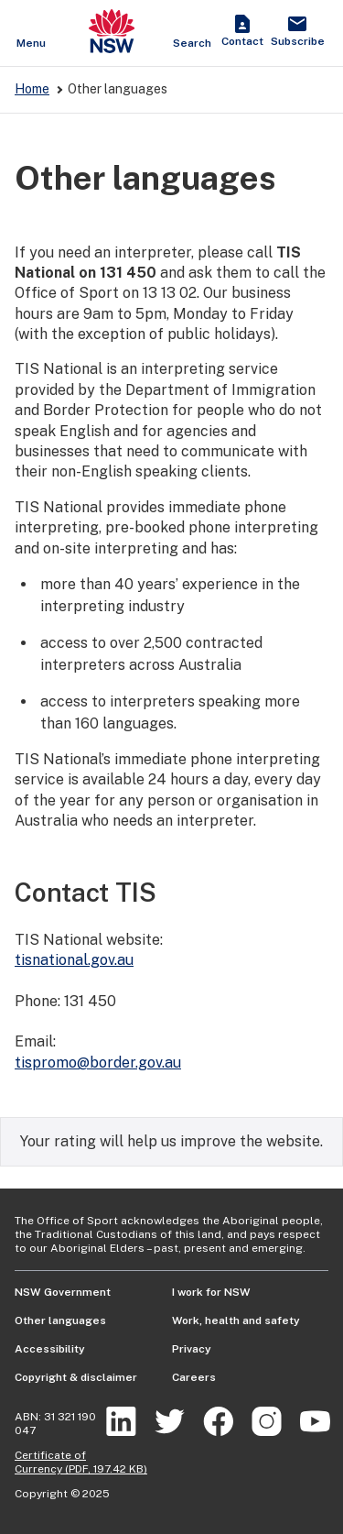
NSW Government (63, 1292)
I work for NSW (211, 1292)
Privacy (191, 1348)
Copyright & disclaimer (76, 1377)
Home (32, 89)
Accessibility (50, 1348)
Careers (194, 1377)
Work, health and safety (236, 1320)
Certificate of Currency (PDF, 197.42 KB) (81, 1462)
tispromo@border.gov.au (98, 1062)
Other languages (60, 1320)
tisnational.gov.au (74, 960)
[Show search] (192, 33)
